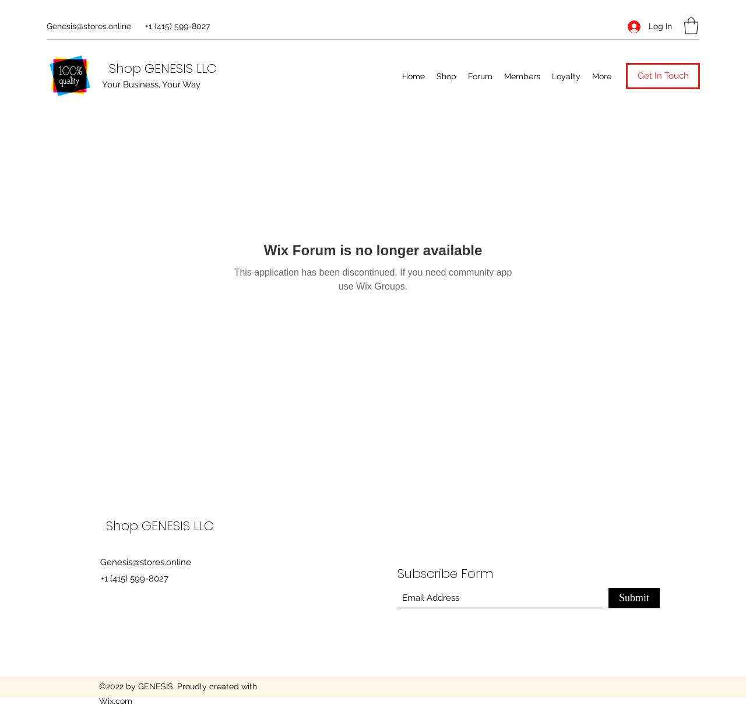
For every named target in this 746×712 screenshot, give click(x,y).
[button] (691, 25)
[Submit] (634, 598)
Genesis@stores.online (89, 26)
